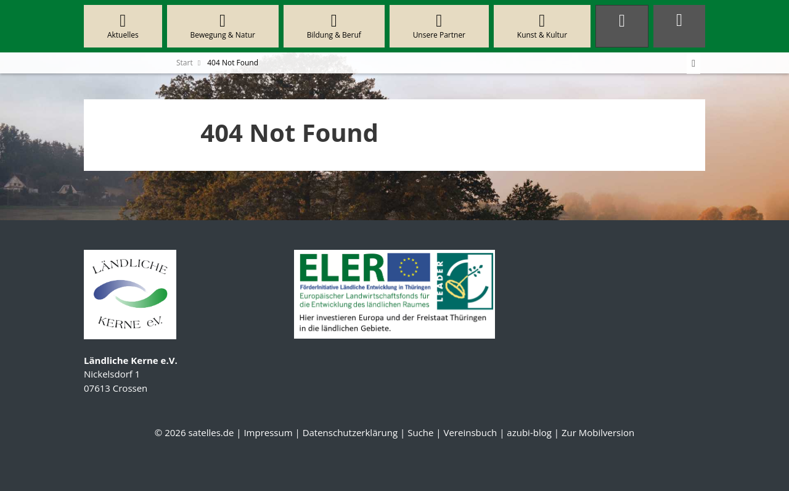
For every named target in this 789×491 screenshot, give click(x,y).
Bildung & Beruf (334, 26)
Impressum (267, 432)
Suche (420, 432)
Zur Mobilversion (598, 432)
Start (184, 62)
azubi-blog (529, 432)
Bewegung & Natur (223, 26)
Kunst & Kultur (542, 26)
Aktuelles (122, 26)
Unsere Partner (439, 26)
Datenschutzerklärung (350, 432)
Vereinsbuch (470, 432)
